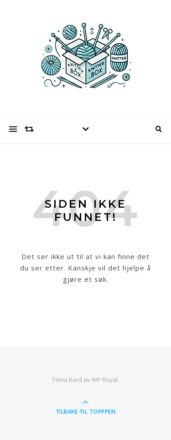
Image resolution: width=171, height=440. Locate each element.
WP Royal (105, 379)
